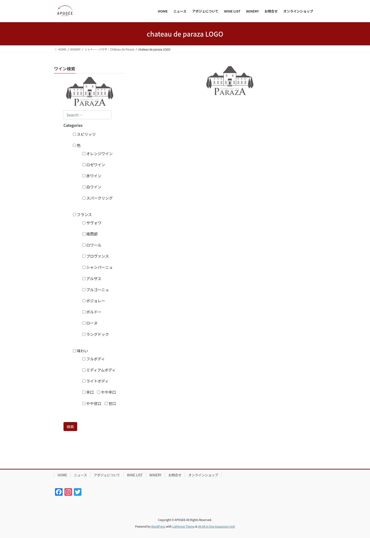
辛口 (88, 392)
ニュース (80, 475)
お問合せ (174, 475)
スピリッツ (84, 134)
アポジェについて (107, 475)
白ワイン (91, 187)
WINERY (155, 475)
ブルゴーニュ (95, 289)
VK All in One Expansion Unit (216, 526)
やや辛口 (106, 392)
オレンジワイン (97, 153)
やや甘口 (91, 403)
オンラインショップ (203, 475)
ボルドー (91, 312)
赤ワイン (91, 176)
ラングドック (95, 334)
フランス (82, 214)
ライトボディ (95, 381)
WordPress (158, 526)
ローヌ (90, 323)
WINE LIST (135, 475)
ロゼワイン (93, 164)
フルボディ (93, 359)
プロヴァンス (95, 256)
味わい (80, 351)
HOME (62, 475)
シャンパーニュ (97, 267)
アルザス (91, 278)
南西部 (90, 234)
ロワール (91, 245)
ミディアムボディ (99, 370)
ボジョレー (93, 300)
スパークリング (97, 198)
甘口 (110, 403)
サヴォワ (91, 223)
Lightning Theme (183, 526)
